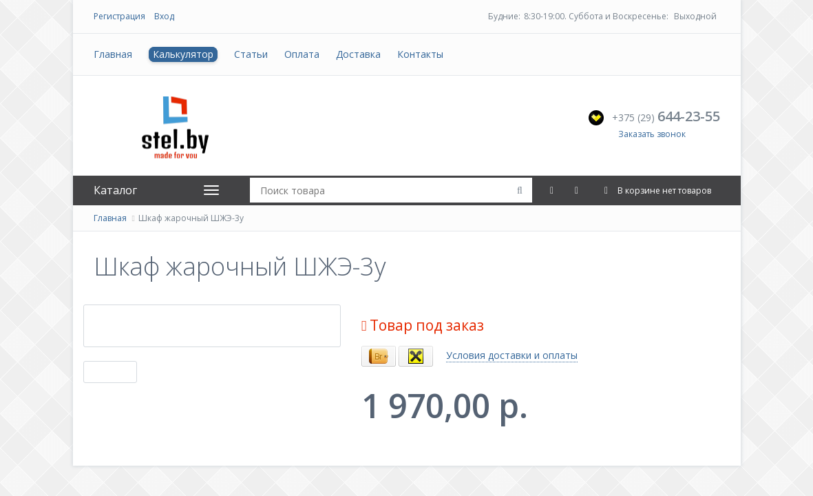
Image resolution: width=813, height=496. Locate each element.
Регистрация (119, 16)
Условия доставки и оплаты (512, 355)
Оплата (301, 54)
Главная (113, 54)
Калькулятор (183, 54)
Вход (164, 16)
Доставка (358, 54)
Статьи (251, 54)
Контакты (420, 54)
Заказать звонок (652, 134)
